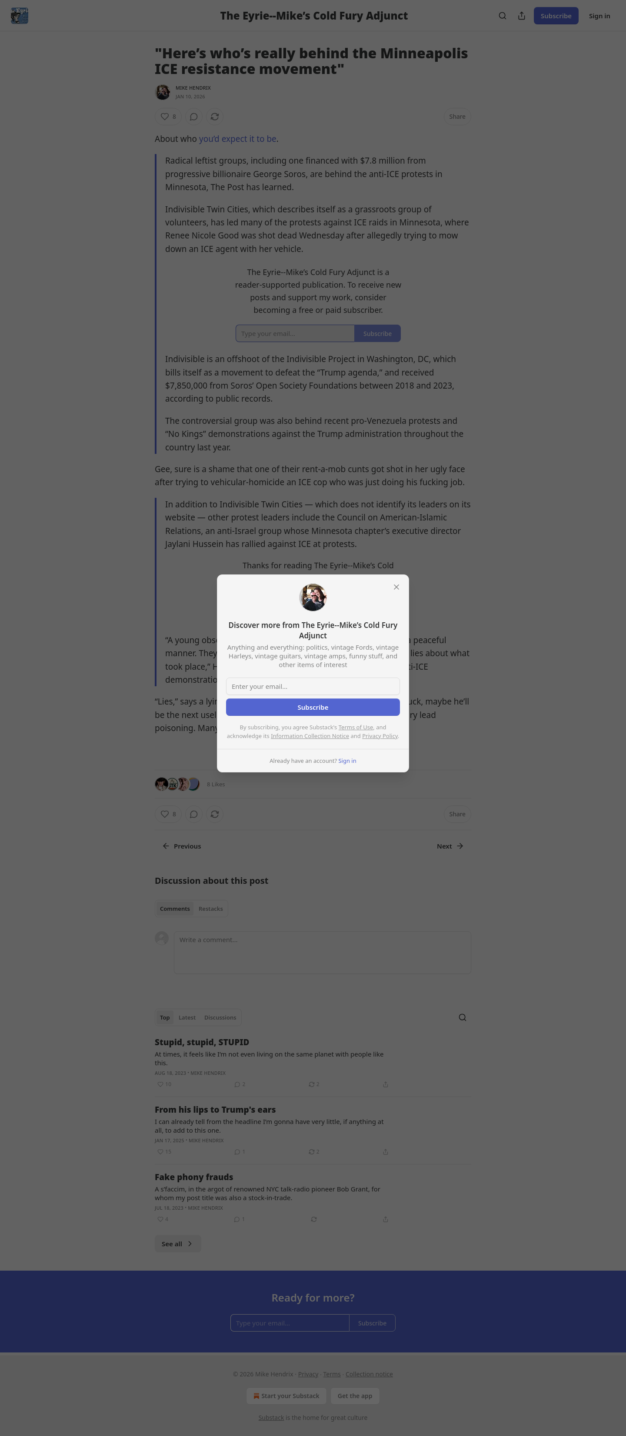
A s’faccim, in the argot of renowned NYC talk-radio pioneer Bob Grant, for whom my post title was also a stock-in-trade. (267, 1193)
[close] (396, 587)
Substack (271, 1417)
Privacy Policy (380, 736)
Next (450, 846)
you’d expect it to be (237, 138)
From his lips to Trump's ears (215, 1109)
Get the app (355, 1396)
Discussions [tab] (220, 1017)
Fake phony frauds (194, 1177)
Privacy (308, 1374)
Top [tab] (165, 1017)
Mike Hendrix (193, 87)
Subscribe (556, 15)
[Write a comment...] (322, 952)
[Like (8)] (168, 116)
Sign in (599, 15)
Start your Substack (285, 1396)
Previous (181, 846)
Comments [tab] (175, 909)
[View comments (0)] (194, 116)
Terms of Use (356, 727)
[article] (313, 1063)
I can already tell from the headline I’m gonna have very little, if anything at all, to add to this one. (269, 1125)
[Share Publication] (521, 15)
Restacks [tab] (211, 909)
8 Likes (216, 784)
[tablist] (191, 908)
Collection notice (369, 1374)
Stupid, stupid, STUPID (202, 1042)
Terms (332, 1374)
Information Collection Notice (310, 736)
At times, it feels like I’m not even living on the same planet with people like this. (269, 1058)
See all (178, 1243)
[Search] (502, 15)
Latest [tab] (187, 1017)
